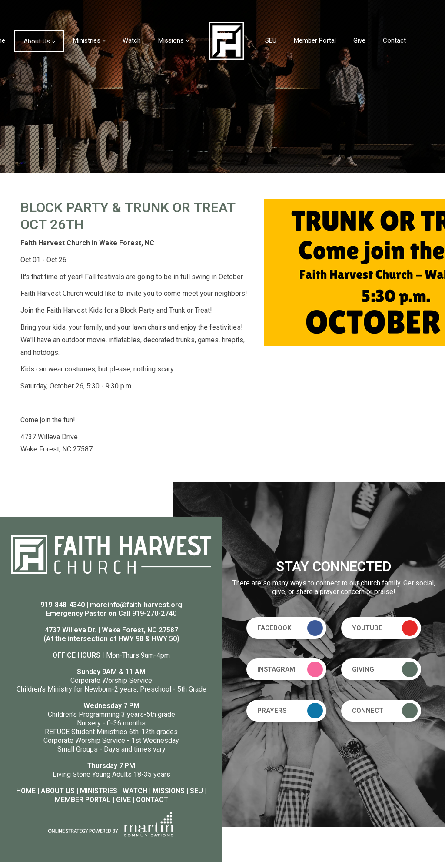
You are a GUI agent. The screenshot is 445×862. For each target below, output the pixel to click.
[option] (222, 86)
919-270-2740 (154, 613)
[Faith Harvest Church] (226, 40)
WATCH (135, 791)
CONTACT (152, 799)
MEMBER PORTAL (83, 799)
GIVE (123, 799)
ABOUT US (58, 791)
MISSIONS (169, 791)
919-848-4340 (62, 605)
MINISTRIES (98, 791)
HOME (26, 791)
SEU (196, 791)
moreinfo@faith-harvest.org (136, 605)
